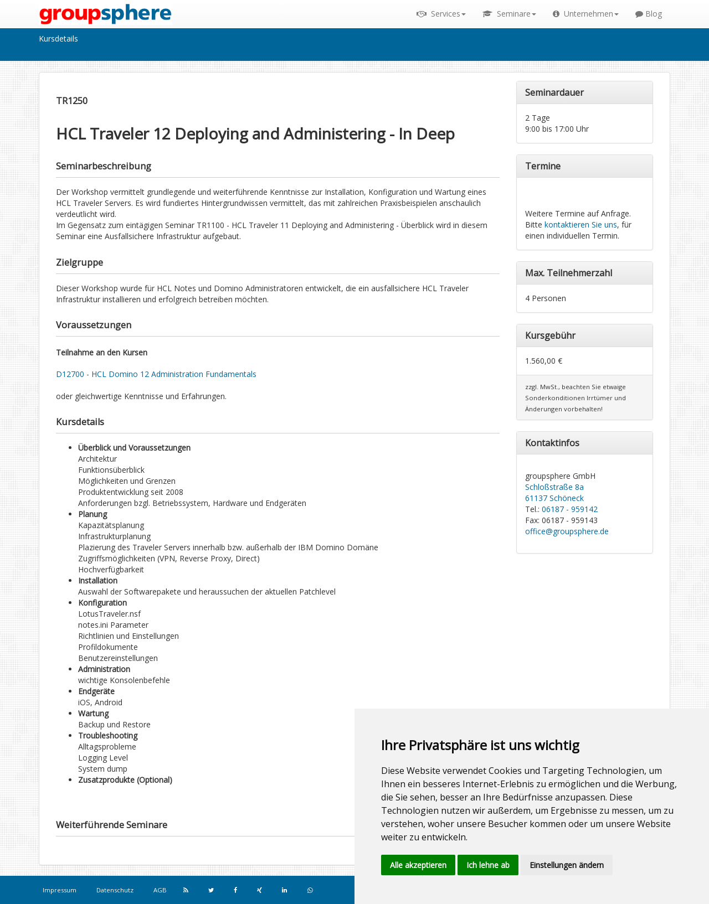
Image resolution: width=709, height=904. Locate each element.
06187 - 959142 (570, 509)
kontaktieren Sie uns (580, 224)
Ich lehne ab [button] (488, 865)
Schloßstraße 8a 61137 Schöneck (554, 492)
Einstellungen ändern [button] (567, 865)
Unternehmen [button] (586, 13)
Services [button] (441, 13)
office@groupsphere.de (567, 531)
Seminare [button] (509, 13)
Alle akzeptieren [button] (418, 865)
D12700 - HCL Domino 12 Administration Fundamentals (156, 374)
